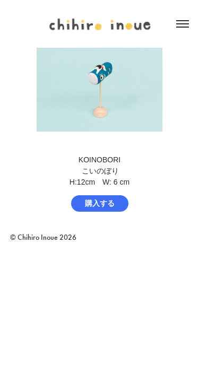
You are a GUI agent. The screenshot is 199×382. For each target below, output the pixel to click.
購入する (100, 203)
